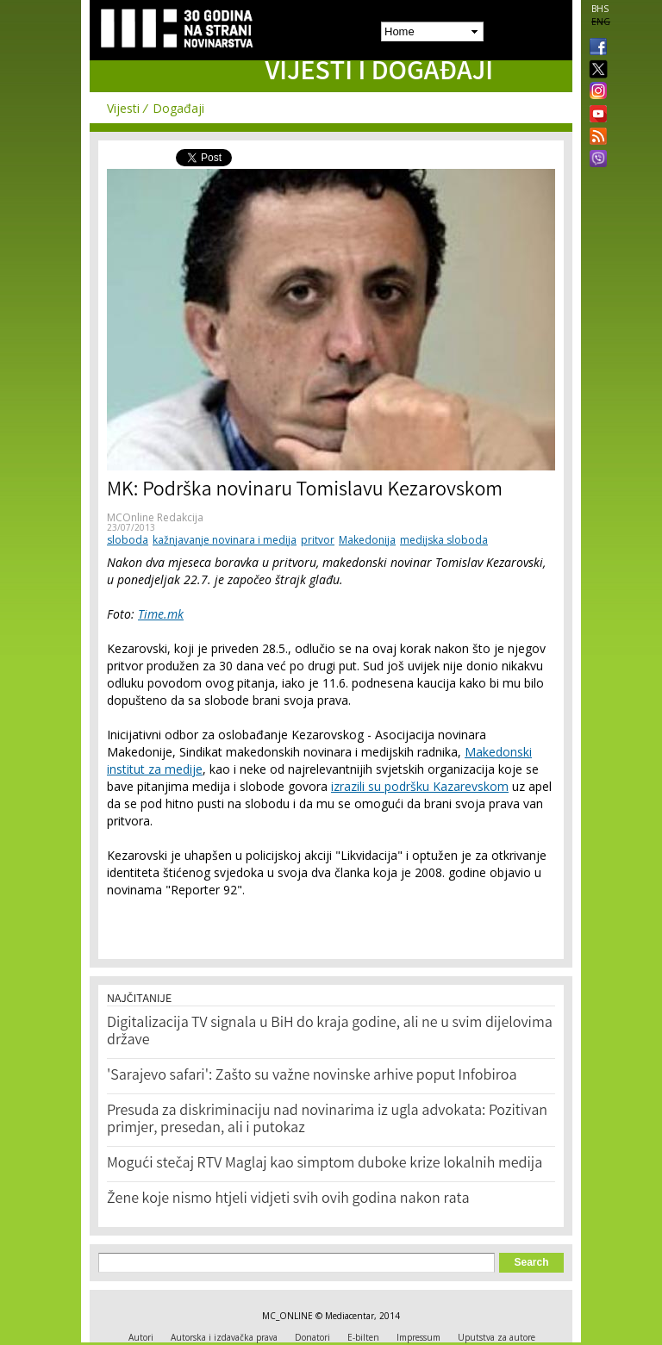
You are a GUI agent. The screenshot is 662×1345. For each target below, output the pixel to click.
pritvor (317, 539)
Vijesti (123, 108)
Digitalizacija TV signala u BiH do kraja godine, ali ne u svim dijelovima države (330, 1032)
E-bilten (363, 1337)
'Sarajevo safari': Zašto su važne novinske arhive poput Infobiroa (312, 1076)
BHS (600, 9)
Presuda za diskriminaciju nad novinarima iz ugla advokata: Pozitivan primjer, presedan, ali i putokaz (327, 1120)
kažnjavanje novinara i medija (225, 539)
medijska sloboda (444, 539)
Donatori (312, 1337)
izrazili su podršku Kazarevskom (420, 786)
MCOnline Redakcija (155, 517)
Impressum (418, 1337)
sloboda (127, 539)
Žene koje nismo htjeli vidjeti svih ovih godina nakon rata (288, 1199)
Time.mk (161, 614)
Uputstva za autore (496, 1337)
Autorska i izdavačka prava (224, 1337)
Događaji (178, 108)
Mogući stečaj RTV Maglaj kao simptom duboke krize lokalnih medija (324, 1164)
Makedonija (367, 539)
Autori (140, 1337)
